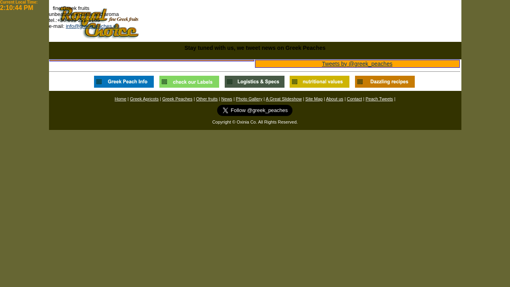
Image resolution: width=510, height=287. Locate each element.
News (226, 98)
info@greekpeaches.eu (92, 26)
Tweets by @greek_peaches (357, 64)
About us (334, 98)
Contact (354, 98)
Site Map (313, 98)
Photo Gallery (249, 98)
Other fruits (207, 98)
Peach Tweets (379, 98)
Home (120, 98)
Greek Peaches (177, 98)
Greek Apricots (144, 98)
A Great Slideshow (284, 98)
